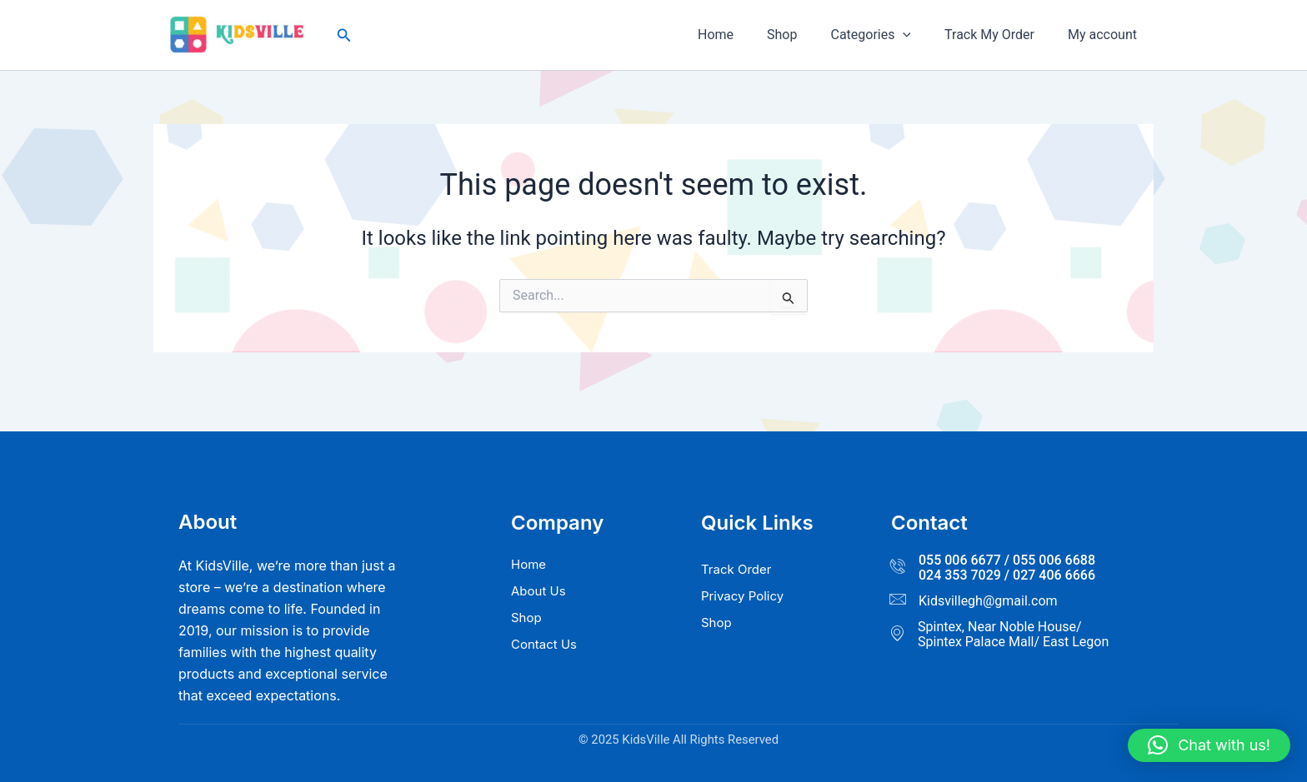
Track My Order (999, 34)
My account (1105, 34)
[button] (344, 35)
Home (746, 34)
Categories (887, 35)
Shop (805, 34)
